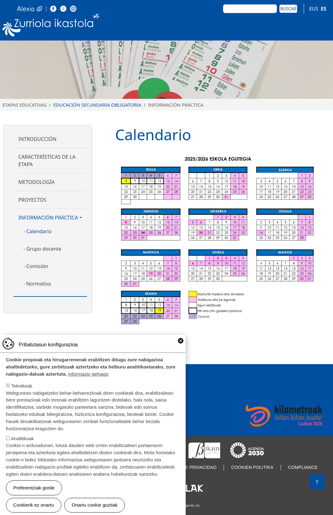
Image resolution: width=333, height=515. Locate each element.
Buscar (288, 9)
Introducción (37, 139)
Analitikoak (22, 446)
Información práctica (48, 217)
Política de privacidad (188, 467)
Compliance (303, 467)
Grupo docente (43, 248)
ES (323, 8)
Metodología (36, 182)
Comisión (37, 266)
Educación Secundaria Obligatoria (97, 105)
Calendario (38, 231)
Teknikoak (21, 393)
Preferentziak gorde (34, 495)
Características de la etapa (46, 160)
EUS (313, 8)
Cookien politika (252, 467)
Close (180, 348)
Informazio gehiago (88, 381)
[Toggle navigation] (323, 26)
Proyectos (32, 199)
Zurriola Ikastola (51, 26)
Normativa (38, 283)
